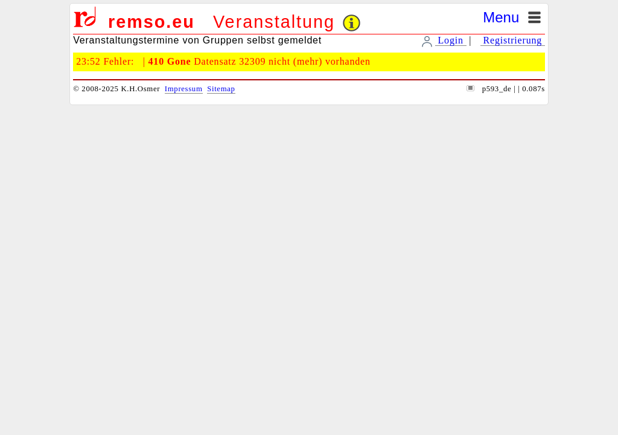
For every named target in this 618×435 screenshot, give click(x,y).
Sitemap (221, 89)
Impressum (184, 89)
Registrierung (512, 40)
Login (451, 40)
